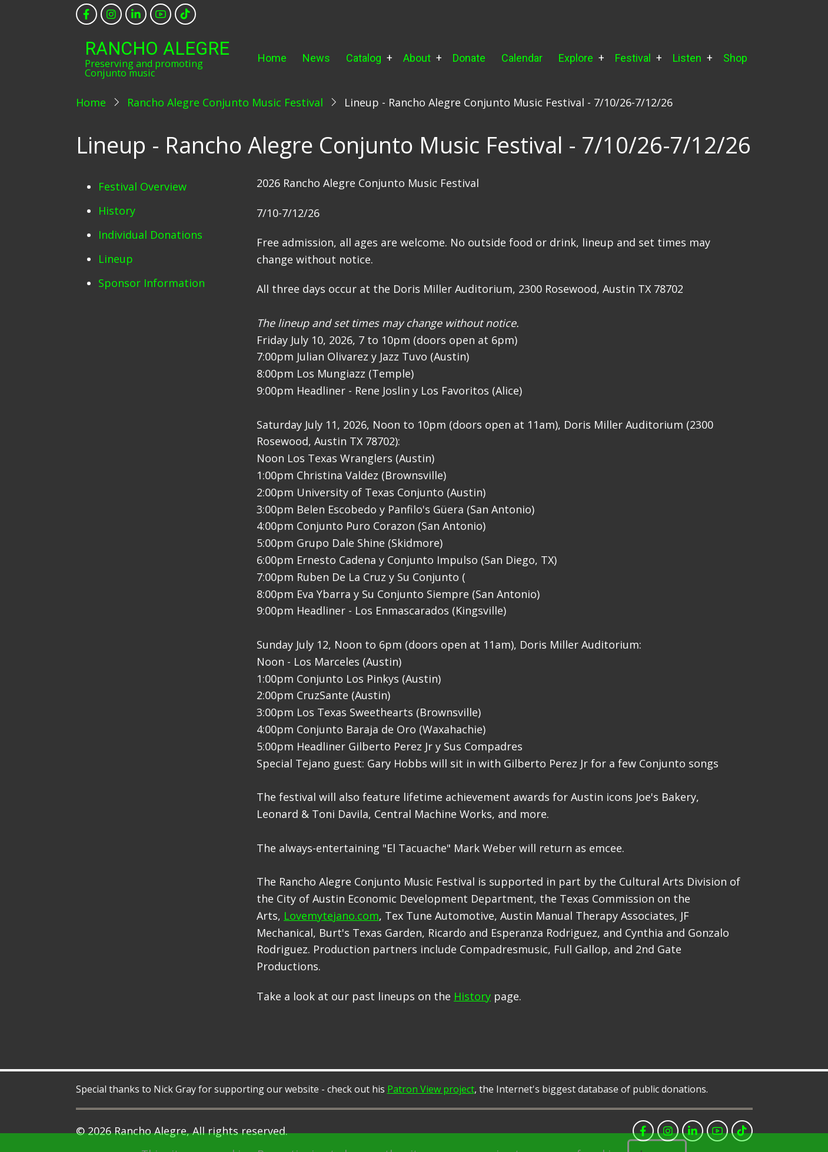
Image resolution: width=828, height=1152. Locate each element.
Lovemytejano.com (331, 916)
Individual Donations (150, 235)
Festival (633, 58)
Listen (687, 58)
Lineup (115, 259)
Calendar (522, 58)
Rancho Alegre (157, 48)
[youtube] (160, 14)
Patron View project (430, 1089)
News (316, 58)
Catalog (363, 58)
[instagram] (111, 14)
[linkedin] (136, 14)
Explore (575, 58)
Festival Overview (142, 186)
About (417, 58)
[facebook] (86, 14)
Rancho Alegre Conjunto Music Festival (225, 102)
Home (272, 58)
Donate (469, 58)
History (116, 210)
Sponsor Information (151, 283)
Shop (735, 58)
